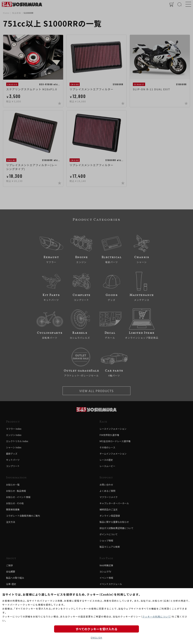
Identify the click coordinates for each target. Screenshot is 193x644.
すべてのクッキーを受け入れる (96, 629)
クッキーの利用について (156, 616)
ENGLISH (96, 637)
